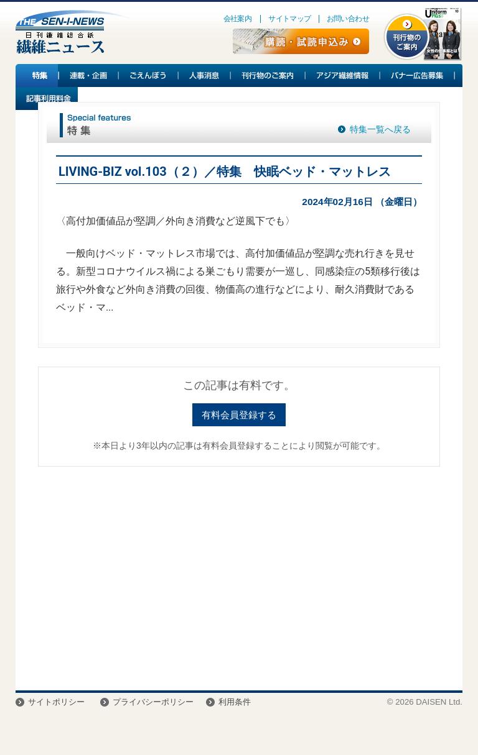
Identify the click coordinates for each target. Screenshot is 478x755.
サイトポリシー (56, 702)
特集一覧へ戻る (380, 129)
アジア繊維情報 (343, 75)
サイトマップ (289, 18)
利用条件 (234, 702)
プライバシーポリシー (153, 702)
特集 (37, 75)
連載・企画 (89, 75)
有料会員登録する (239, 415)
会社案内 (237, 18)
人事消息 (205, 75)
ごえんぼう (149, 75)
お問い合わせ (348, 18)
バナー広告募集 (417, 75)
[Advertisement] (239, 572)
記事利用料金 (47, 98)
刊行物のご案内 (268, 75)
